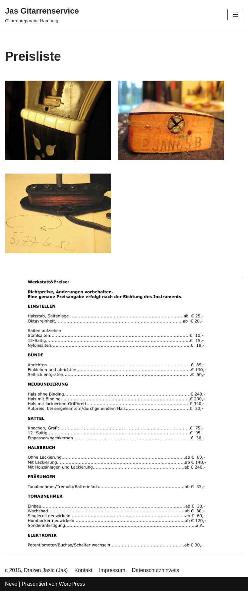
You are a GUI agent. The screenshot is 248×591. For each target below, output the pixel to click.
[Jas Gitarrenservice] (42, 15)
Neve (11, 584)
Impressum (112, 570)
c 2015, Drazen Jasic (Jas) (36, 570)
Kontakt (83, 570)
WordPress (72, 584)
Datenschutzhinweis (155, 570)
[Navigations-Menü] (235, 14)
